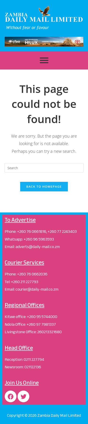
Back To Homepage (44, 186)
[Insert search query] (44, 167)
